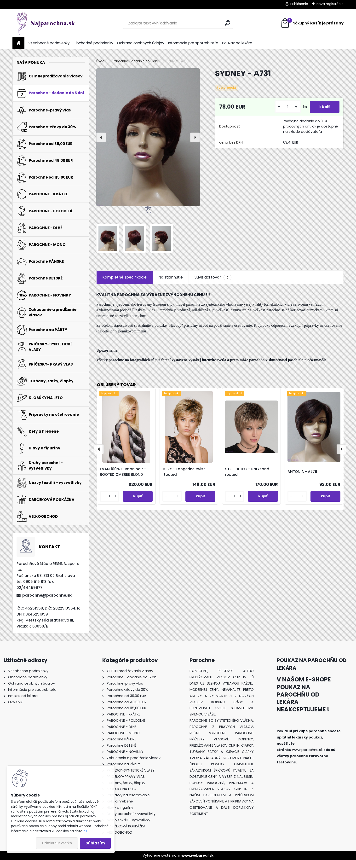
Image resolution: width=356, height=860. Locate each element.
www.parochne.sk (307, 749)
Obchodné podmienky (93, 43)
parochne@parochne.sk (47, 595)
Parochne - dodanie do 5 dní (135, 61)
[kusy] (288, 107)
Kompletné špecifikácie (124, 277)
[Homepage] (18, 43)
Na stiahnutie (170, 277)
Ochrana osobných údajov (140, 43)
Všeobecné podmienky (49, 43)
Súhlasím (95, 843)
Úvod (100, 61)
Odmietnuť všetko (57, 843)
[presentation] (101, 137)
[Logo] (45, 23)
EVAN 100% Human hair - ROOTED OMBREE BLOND (123, 471)
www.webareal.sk (197, 855)
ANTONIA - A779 (302, 471)
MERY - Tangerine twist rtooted (183, 471)
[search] (227, 23)
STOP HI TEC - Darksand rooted (247, 471)
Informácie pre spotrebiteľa (193, 43)
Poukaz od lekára (237, 43)
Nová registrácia (330, 3)
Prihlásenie (299, 3)
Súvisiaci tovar (213, 277)
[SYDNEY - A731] (148, 137)
